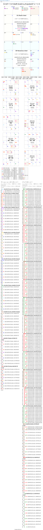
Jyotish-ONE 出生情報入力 (5, 0)
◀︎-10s (10, 77)
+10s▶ (13, 77)
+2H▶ (27, 78)
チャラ (25, 1)
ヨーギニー (29, 1)
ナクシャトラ (13, 1)
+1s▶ (6, 77)
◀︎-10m (32, 77)
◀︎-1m (17, 77)
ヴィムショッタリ (20, 1)
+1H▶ (20, 78)
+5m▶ (28, 77)
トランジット (8, 1)
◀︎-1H (17, 78)
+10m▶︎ (35, 77)
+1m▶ (20, 77)
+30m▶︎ (12, 78)
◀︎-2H (24, 78)
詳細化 (30, 78)
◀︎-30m (40, 77)
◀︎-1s (3, 77)
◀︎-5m (24, 77)
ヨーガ (33, 1)
